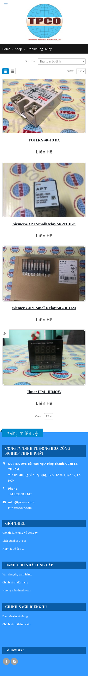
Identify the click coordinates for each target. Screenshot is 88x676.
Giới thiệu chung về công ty (20, 532)
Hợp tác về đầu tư (13, 548)
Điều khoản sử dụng (15, 616)
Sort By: (30, 61)
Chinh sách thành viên (16, 624)
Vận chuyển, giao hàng (17, 574)
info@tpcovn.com (20, 508)
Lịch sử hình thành (14, 540)
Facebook (6, 661)
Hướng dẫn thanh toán (16, 590)
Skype (14, 661)
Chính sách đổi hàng (15, 582)
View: (70, 71)
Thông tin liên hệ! (22, 433)
